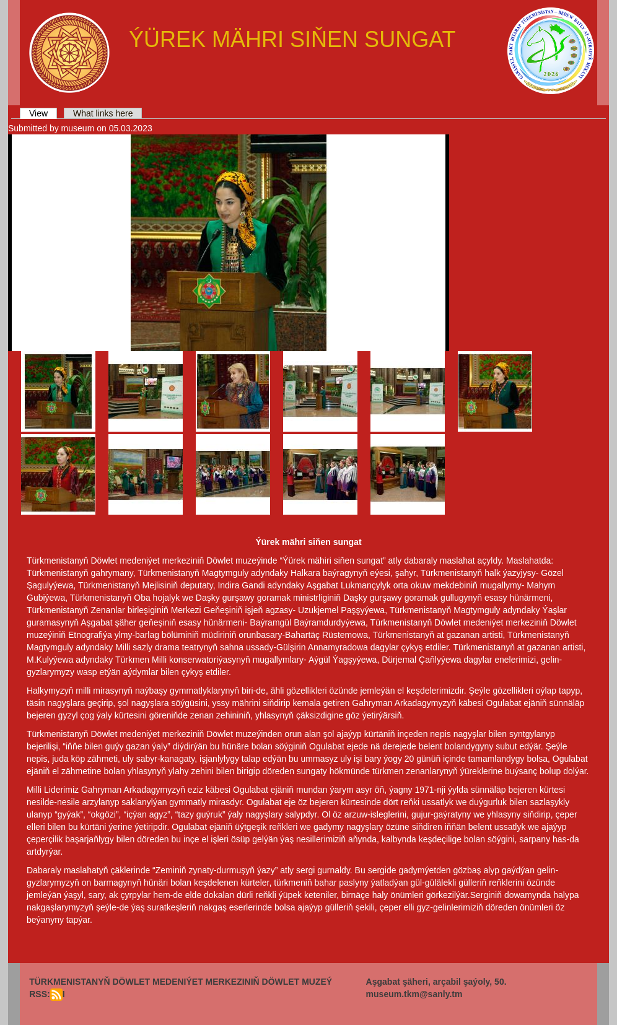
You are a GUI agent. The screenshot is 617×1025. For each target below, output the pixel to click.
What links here (103, 113)
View (43, 113)
